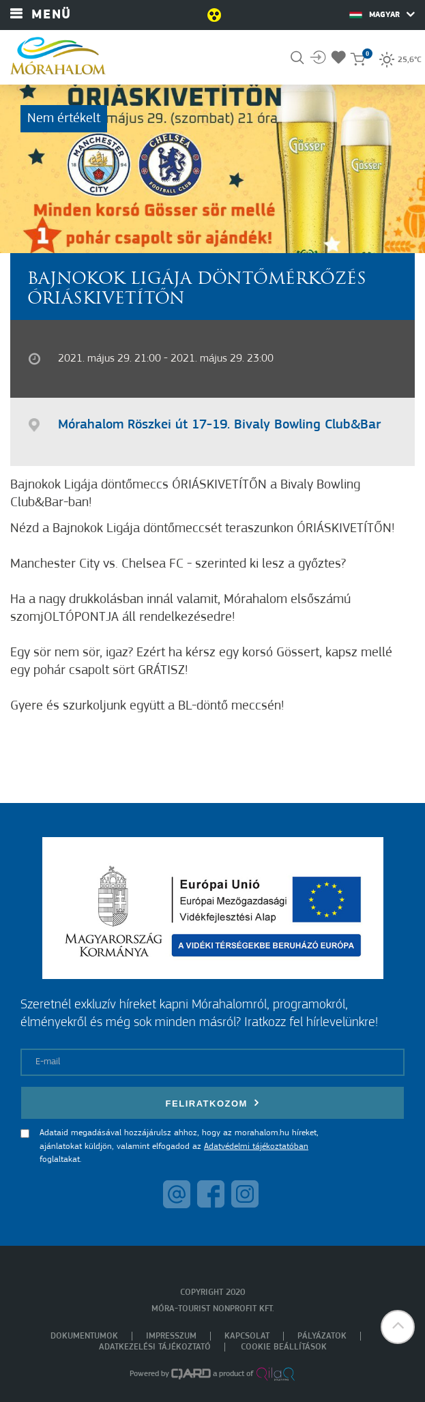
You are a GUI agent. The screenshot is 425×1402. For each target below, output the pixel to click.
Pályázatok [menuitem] (322, 1336)
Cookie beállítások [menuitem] (284, 1347)
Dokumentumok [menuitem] (84, 1336)
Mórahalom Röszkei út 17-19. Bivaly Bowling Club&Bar (219, 425)
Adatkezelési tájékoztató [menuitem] (155, 1347)
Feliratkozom (213, 1103)
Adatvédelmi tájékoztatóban (256, 1146)
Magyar (382, 14)
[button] (398, 1327)
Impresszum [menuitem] (171, 1336)
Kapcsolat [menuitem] (246, 1336)
